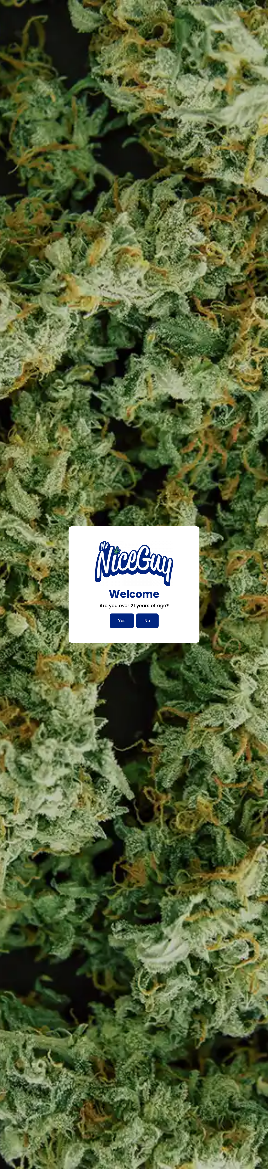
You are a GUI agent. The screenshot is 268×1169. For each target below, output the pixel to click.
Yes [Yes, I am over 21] (122, 621)
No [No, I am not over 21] (147, 621)
